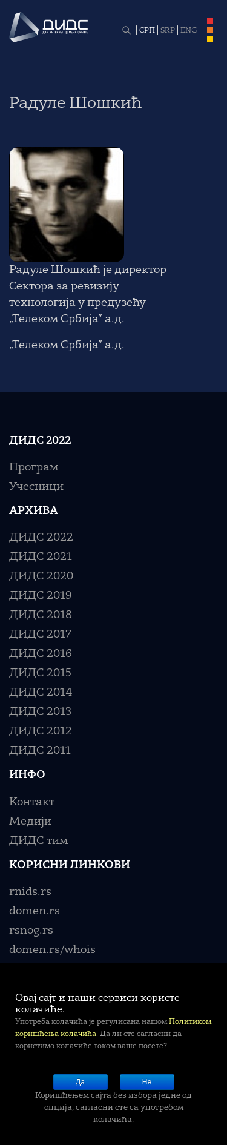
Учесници (36, 486)
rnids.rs (30, 891)
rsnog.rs (31, 930)
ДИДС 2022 (41, 537)
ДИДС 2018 (40, 615)
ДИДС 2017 (40, 634)
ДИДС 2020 (41, 576)
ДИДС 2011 (40, 750)
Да (80, 1082)
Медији (30, 821)
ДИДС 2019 (40, 595)
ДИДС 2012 (40, 731)
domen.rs (34, 911)
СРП (147, 31)
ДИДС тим (38, 841)
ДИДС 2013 (40, 712)
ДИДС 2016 (40, 653)
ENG (188, 31)
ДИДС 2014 (41, 692)
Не (146, 1082)
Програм (33, 467)
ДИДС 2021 (40, 557)
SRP (167, 31)
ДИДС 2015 (40, 673)
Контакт (31, 802)
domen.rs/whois (52, 950)
